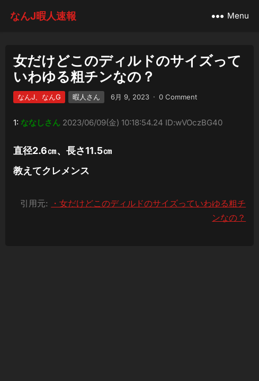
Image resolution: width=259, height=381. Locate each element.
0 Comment (178, 97)
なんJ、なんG (39, 97)
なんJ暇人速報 (43, 16)
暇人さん (86, 97)
